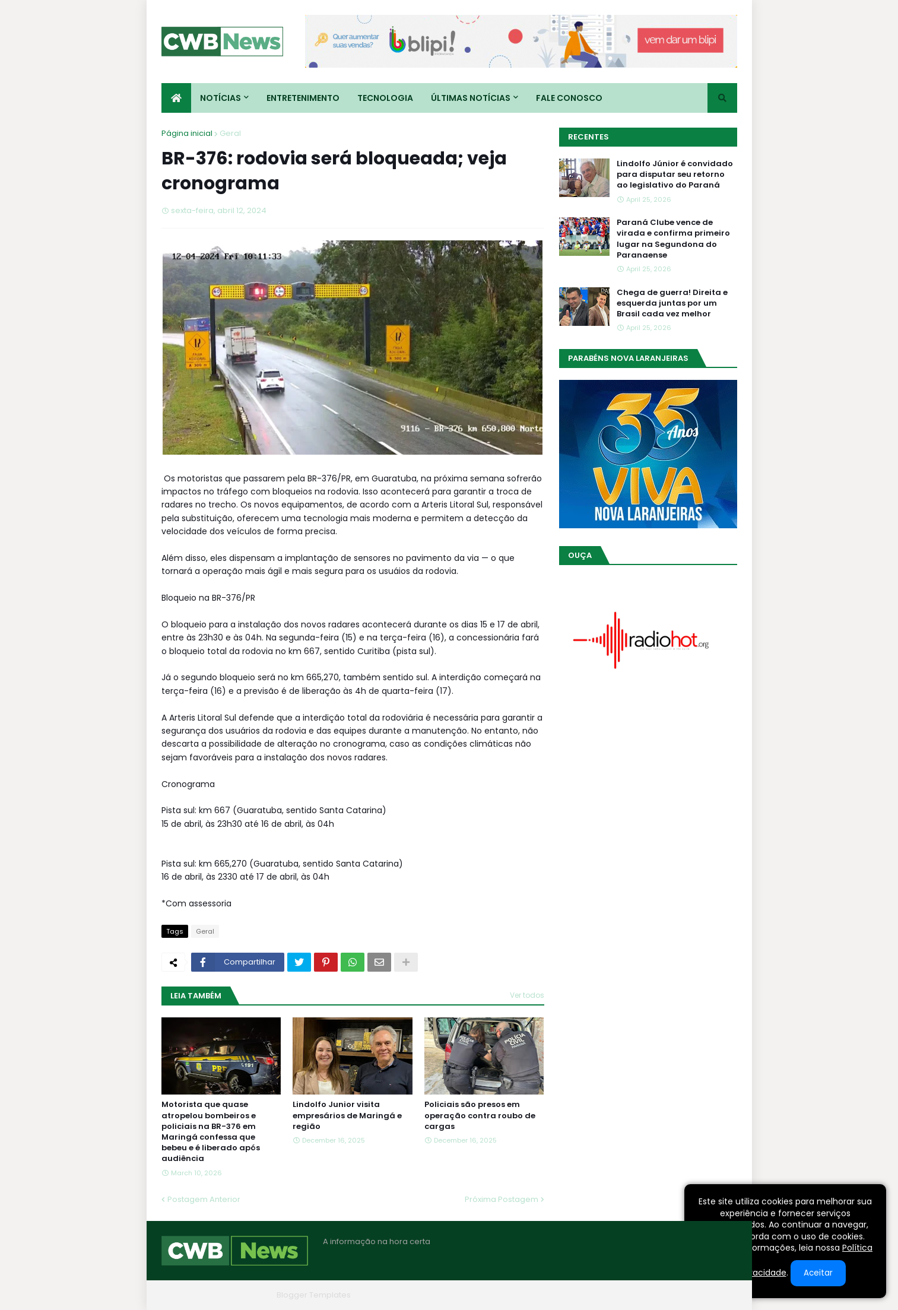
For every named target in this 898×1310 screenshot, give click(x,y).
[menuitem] (176, 98)
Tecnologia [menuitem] (385, 98)
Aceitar (818, 1273)
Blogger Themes (239, 1295)
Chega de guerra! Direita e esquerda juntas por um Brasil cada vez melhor (672, 303)
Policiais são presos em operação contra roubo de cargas (479, 1115)
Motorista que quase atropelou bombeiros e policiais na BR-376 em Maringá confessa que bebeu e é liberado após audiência (210, 1131)
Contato (665, 1295)
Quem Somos (609, 1295)
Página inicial (186, 133)
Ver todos (527, 995)
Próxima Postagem (501, 1199)
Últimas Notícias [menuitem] (470, 98)
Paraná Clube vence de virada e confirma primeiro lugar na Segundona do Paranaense (673, 239)
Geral (230, 133)
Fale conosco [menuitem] (569, 98)
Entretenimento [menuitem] (302, 98)
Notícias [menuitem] (220, 98)
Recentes (588, 136)
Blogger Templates (314, 1295)
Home (558, 1295)
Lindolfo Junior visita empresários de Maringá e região (347, 1115)
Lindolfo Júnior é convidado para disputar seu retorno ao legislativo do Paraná (675, 174)
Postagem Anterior (203, 1199)
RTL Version (715, 1295)
